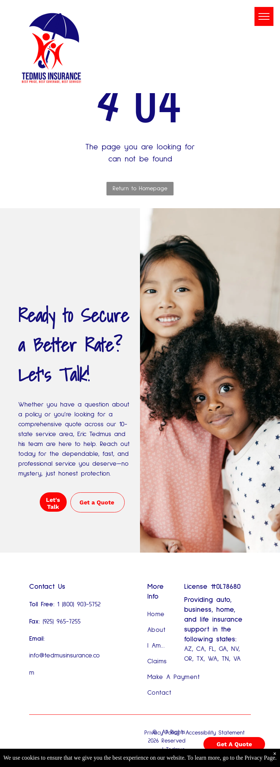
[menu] (263, 16)
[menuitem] (174, 614)
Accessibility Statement (215, 733)
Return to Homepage (140, 188)
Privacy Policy (161, 733)
